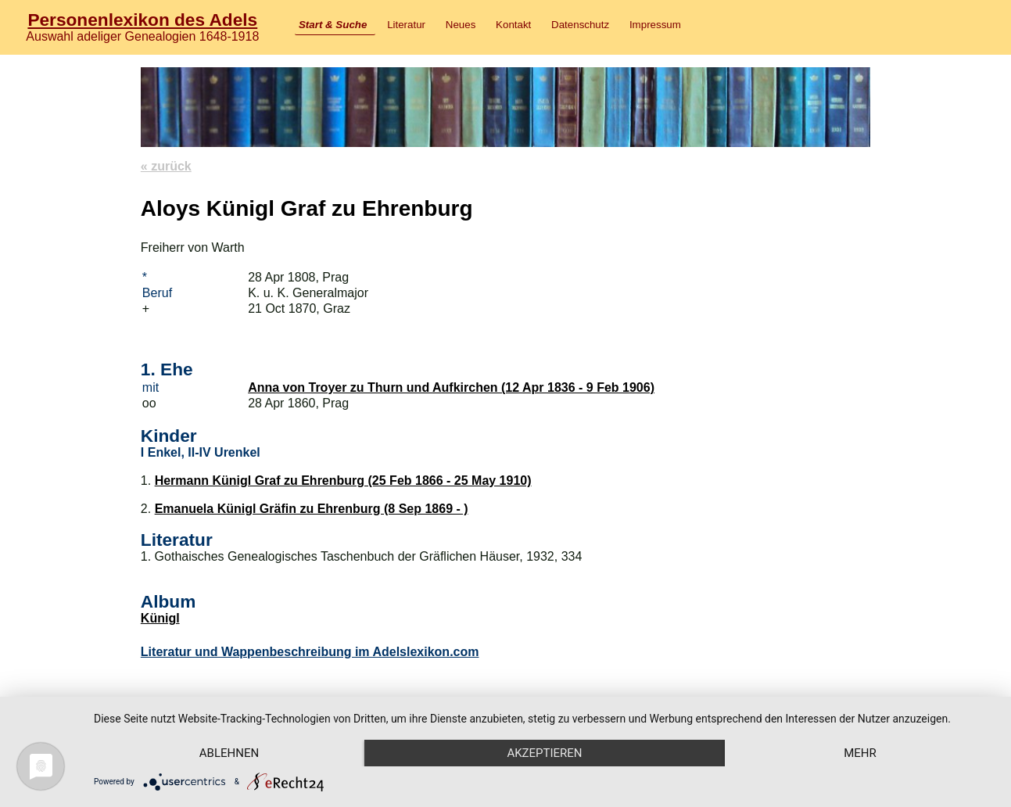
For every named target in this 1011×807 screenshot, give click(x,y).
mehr (860, 753)
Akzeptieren (544, 753)
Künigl (160, 618)
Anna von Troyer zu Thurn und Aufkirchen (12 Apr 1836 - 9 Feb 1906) (451, 387)
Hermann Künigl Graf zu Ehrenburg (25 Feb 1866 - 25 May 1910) (343, 480)
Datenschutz (580, 24)
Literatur (406, 24)
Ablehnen (229, 753)
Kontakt (513, 24)
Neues (461, 24)
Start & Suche (333, 24)
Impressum (655, 24)
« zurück (166, 166)
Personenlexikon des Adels (142, 19)
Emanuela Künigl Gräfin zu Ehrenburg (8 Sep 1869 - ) (311, 508)
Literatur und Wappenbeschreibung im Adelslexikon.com (310, 651)
